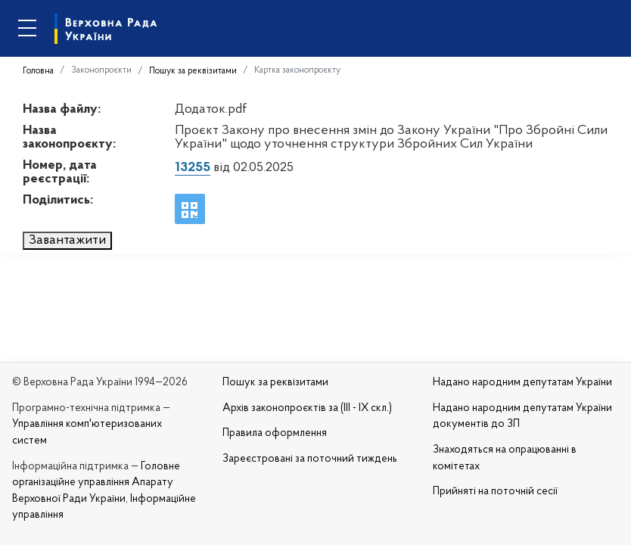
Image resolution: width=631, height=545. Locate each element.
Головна (38, 71)
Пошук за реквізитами (193, 71)
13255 (192, 167)
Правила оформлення (274, 433)
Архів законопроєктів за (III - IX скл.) (307, 408)
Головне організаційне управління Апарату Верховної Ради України (96, 483)
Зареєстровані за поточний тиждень (309, 459)
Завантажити (67, 240)
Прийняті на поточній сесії (495, 491)
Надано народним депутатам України (522, 382)
